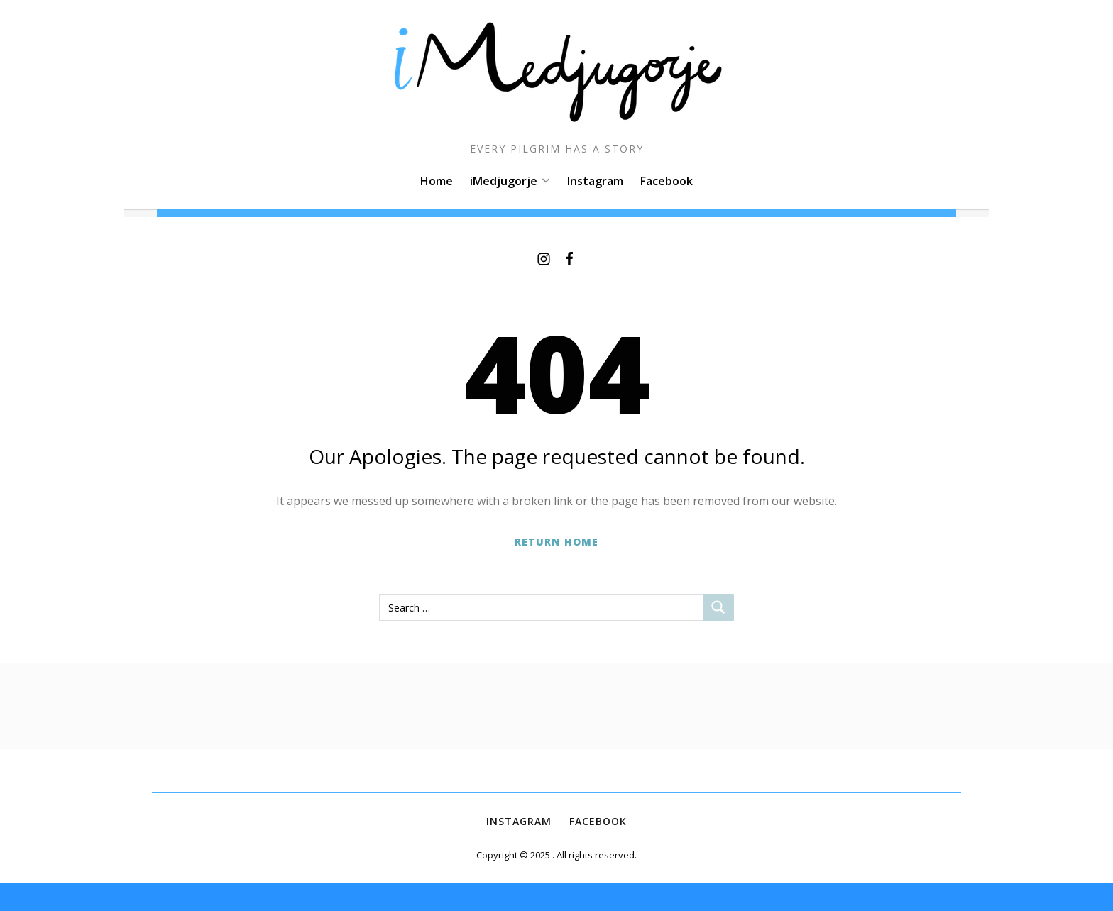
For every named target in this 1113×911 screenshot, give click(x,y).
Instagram (595, 181)
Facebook (666, 181)
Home (436, 181)
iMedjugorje (510, 181)
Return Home (556, 541)
